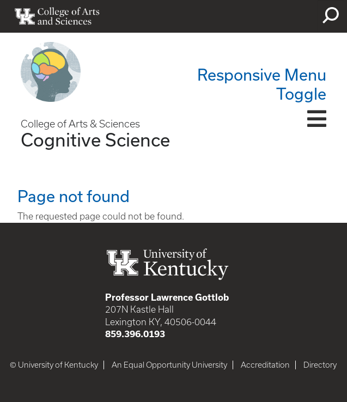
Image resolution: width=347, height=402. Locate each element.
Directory (320, 365)
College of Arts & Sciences (80, 124)
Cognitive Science (95, 139)
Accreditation (265, 365)
